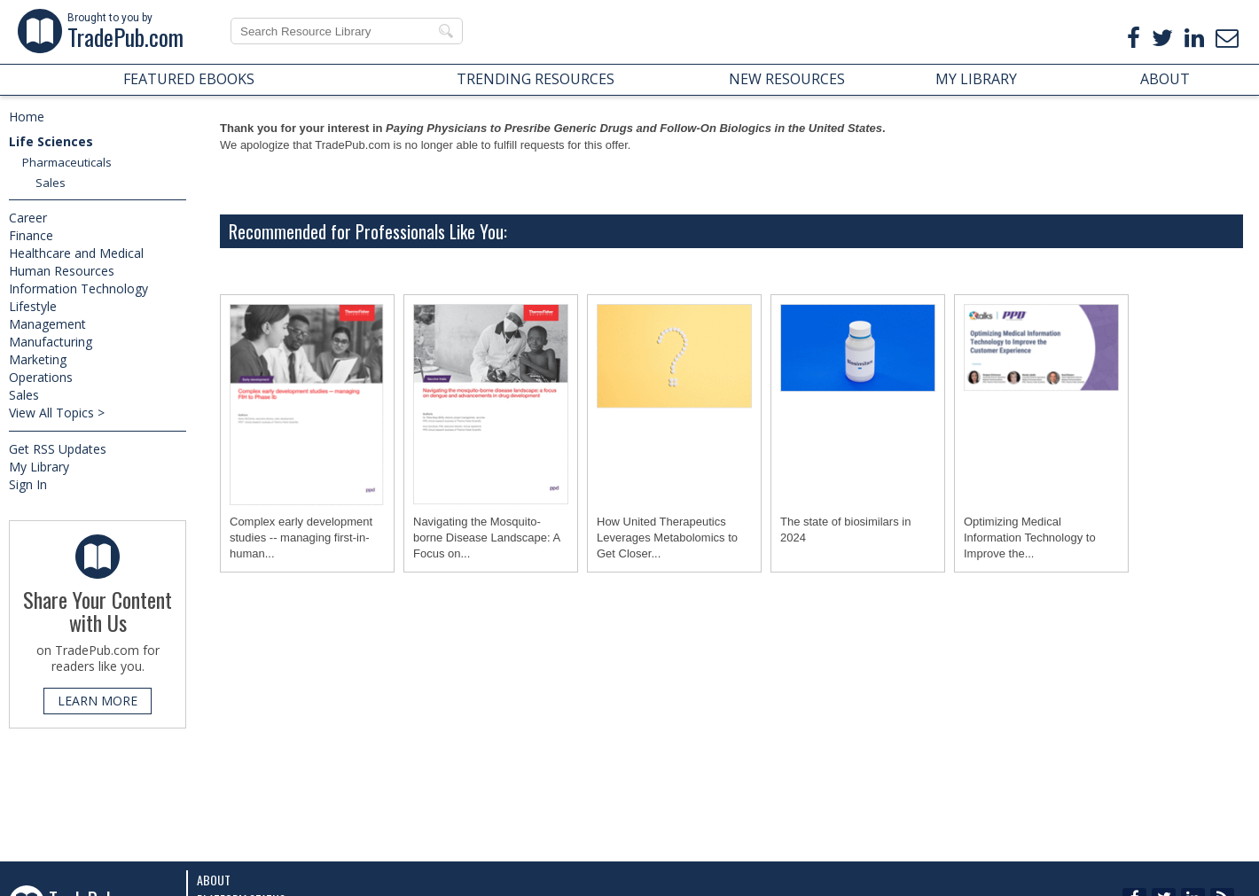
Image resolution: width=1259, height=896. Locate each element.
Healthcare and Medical (76, 253)
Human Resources (61, 270)
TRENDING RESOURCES (535, 79)
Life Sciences (51, 141)
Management (47, 324)
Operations (41, 377)
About (214, 879)
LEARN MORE (97, 700)
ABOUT (1165, 79)
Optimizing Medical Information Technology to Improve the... (1030, 537)
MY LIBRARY (976, 79)
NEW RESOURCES (787, 79)
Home (26, 116)
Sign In (28, 484)
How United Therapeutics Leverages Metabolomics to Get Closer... (667, 537)
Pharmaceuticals (67, 162)
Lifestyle (33, 306)
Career (28, 217)
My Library (39, 466)
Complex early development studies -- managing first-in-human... (301, 537)
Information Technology (78, 288)
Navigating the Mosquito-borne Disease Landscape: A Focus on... (486, 537)
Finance (31, 235)
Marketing (37, 359)
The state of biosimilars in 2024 (845, 529)
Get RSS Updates (57, 448)
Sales (50, 183)
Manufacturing (50, 341)
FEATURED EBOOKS (188, 79)
